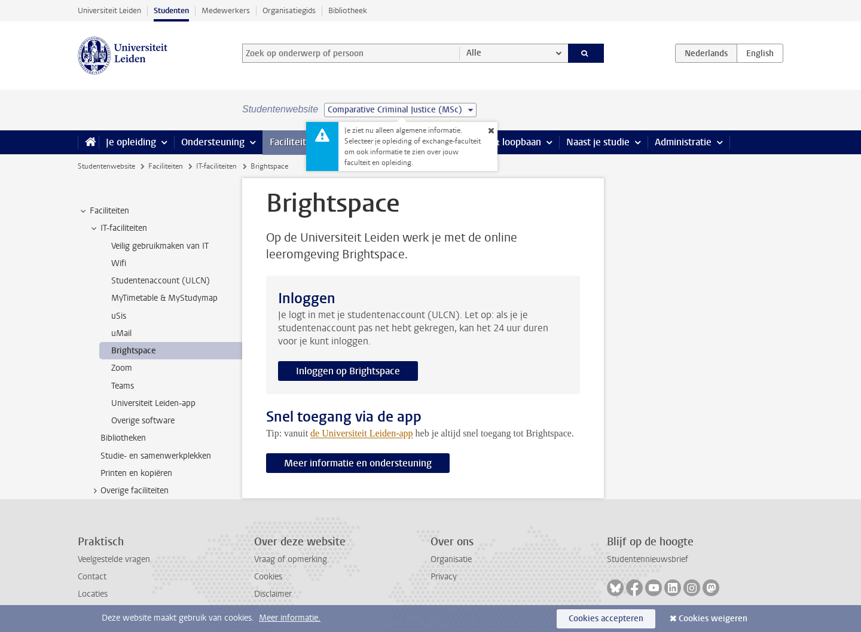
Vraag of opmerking (290, 559)
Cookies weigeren (713, 618)
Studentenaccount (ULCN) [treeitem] (160, 280)
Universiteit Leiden (109, 10)
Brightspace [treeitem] (133, 350)
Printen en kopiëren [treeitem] (136, 473)
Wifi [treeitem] (118, 263)
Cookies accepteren (606, 618)
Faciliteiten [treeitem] (103, 211)
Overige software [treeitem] (143, 420)
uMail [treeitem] (121, 333)
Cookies (268, 576)
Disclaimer (273, 594)
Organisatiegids (289, 10)
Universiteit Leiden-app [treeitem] (153, 403)
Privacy (443, 576)
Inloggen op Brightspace (348, 371)
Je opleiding (131, 142)
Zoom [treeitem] (121, 368)
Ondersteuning (213, 142)
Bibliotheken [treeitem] (123, 438)
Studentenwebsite (106, 166)
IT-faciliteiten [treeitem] (118, 228)
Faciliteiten (293, 142)
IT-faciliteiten (216, 166)
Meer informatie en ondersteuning (358, 463)
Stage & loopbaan (503, 142)
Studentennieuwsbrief (647, 559)
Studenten (171, 10)
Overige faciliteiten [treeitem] (129, 491)
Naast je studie (598, 142)
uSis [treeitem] (118, 316)
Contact (92, 576)
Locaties (93, 594)
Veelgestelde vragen (114, 559)
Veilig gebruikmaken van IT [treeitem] (160, 246)
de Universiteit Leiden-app (361, 433)
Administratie (683, 142)
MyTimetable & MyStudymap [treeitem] (164, 298)
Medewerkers (225, 10)
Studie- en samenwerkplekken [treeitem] (155, 456)
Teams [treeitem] (122, 386)
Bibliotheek (347, 10)
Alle (473, 53)
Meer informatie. (289, 618)
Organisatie (451, 559)
